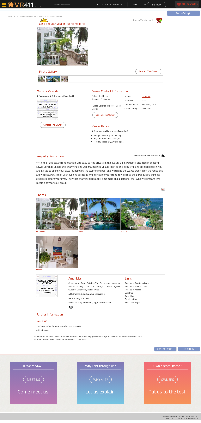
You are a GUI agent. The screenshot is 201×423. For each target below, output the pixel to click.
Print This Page (132, 302)
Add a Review (42, 330)
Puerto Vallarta (44, 16)
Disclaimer (194, 418)
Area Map (129, 296)
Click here (146, 96)
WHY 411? (100, 379)
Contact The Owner (148, 71)
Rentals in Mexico (133, 289)
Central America (19, 16)
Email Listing (131, 299)
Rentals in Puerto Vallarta (137, 283)
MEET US (33, 379)
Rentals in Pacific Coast (136, 286)
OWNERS (167, 379)
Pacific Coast (35, 16)
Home (10, 16)
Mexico (27, 16)
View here (146, 108)
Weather (129, 293)
